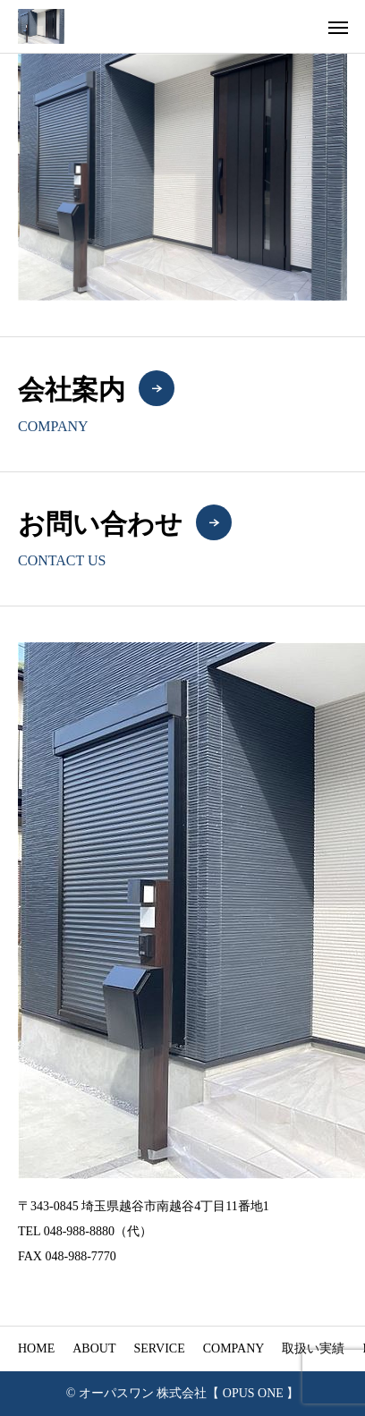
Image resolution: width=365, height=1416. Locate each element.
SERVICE (158, 1348)
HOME (36, 1348)
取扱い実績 (313, 1348)
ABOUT (93, 1348)
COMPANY (234, 1348)
